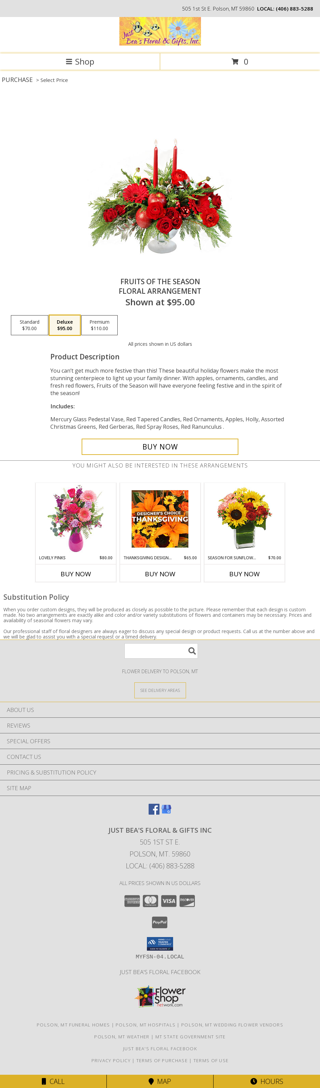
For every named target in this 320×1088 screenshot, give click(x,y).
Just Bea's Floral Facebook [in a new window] (160, 972)
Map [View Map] (160, 1081)
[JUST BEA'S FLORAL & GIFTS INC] (160, 43)
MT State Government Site (190, 1037)
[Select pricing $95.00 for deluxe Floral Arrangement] (65, 325)
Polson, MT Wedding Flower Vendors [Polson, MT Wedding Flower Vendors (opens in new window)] (232, 1025)
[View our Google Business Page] (166, 812)
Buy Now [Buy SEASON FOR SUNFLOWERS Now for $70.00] (244, 574)
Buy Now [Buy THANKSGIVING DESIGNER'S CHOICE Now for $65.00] (160, 574)
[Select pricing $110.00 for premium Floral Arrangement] (99, 325)
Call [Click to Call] (53, 1081)
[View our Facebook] (154, 812)
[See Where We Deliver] (160, 690)
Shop (80, 61)
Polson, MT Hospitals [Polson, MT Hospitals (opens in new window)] (145, 1025)
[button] (160, 944)
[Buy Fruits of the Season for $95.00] (160, 447)
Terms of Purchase (162, 1060)
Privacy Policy (111, 1060)
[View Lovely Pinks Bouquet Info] (75, 519)
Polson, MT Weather (121, 1037)
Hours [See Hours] (266, 1081)
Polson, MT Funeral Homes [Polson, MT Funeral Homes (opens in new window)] (73, 1025)
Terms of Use (211, 1060)
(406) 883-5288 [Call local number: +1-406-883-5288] (294, 8)
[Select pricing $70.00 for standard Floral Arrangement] (29, 325)
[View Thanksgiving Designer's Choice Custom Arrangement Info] (160, 519)
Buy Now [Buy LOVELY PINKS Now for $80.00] (76, 574)
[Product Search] (161, 651)
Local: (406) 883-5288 (160, 865)
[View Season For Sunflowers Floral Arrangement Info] (244, 519)
